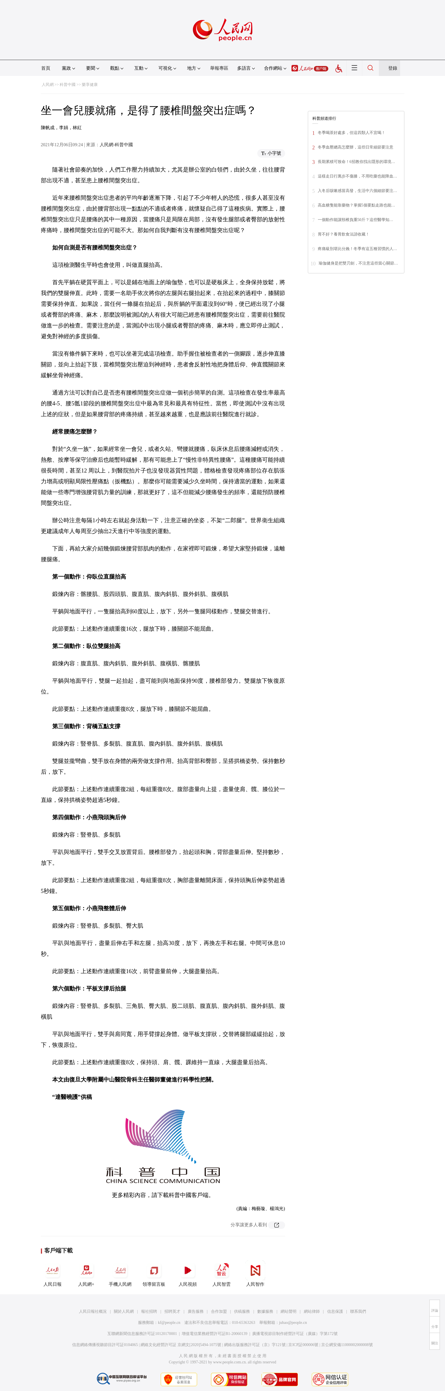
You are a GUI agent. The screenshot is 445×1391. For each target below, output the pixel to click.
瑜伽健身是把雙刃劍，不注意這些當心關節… (358, 263)
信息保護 (335, 1311)
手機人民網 (120, 1273)
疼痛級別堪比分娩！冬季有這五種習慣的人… (357, 249)
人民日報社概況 (93, 1311)
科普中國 (68, 84)
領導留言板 (154, 1273)
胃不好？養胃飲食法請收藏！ (343, 234)
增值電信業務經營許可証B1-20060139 (214, 1334)
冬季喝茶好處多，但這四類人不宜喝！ (351, 133)
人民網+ (86, 1273)
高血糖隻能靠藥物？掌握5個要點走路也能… (356, 205)
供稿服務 (242, 1311)
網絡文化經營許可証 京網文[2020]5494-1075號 (181, 1345)
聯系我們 (358, 1311)
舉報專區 (219, 68)
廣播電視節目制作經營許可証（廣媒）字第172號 (295, 1334)
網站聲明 (288, 1311)
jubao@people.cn (293, 1322)
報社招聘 (149, 1311)
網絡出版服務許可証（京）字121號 (255, 1345)
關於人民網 (124, 1311)
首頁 (45, 68)
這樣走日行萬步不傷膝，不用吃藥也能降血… (357, 176)
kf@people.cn (169, 1322)
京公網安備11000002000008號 (347, 1345)
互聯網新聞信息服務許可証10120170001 (142, 1334)
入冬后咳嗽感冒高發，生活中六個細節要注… (357, 191)
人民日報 (52, 1273)
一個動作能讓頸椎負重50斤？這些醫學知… (355, 220)
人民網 (48, 84)
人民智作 (255, 1273)
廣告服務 (196, 1311)
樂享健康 (90, 84)
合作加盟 (219, 1311)
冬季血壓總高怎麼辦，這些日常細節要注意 (355, 147)
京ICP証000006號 (303, 1345)
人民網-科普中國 (116, 144)
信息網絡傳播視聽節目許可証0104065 (105, 1345)
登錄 (392, 68)
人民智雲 (221, 1273)
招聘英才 (172, 1311)
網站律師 (312, 1311)
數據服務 (265, 1311)
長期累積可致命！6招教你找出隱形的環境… (356, 162)
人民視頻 (188, 1273)
